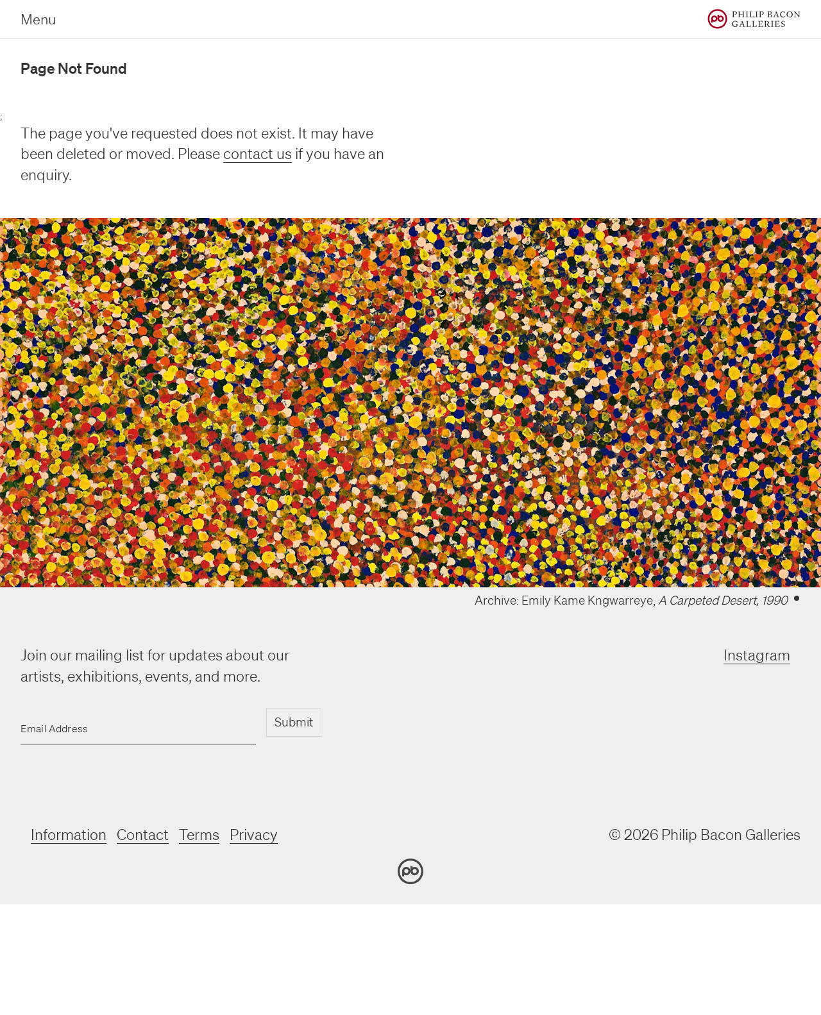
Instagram (757, 655)
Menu (38, 19)
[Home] (753, 18)
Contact (143, 834)
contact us (257, 153)
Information (68, 834)
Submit (294, 722)
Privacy (254, 834)
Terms (199, 834)
